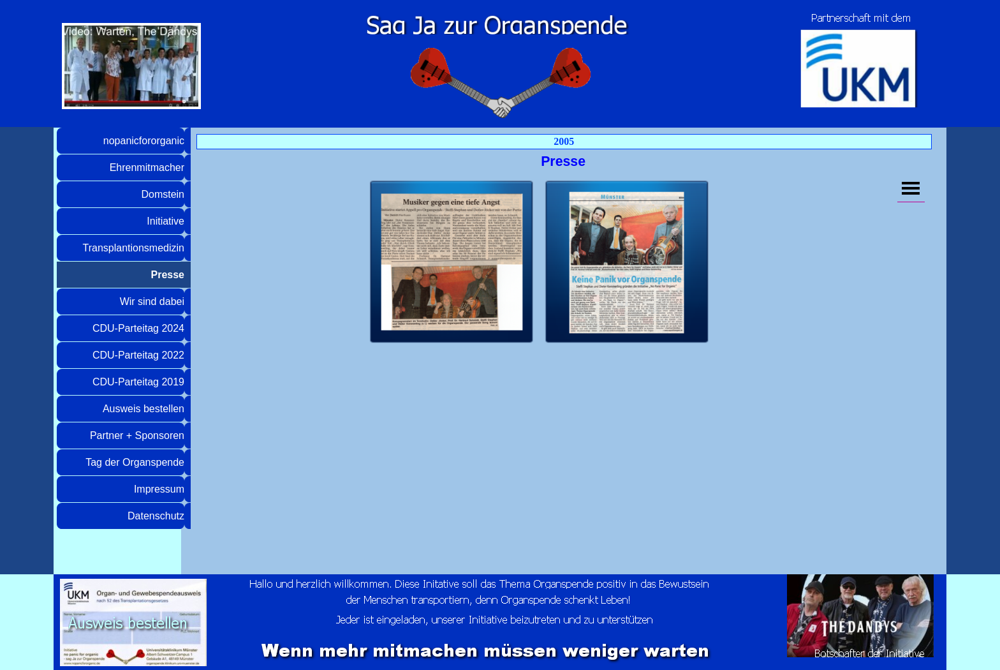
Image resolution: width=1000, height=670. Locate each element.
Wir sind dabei (152, 301)
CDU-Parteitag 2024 (138, 328)
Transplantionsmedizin (133, 247)
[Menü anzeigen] (911, 188)
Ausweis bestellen (143, 408)
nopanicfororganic (143, 140)
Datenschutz (156, 515)
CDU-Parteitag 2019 (138, 381)
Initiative (165, 221)
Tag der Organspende (134, 462)
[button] (452, 262)
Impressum (159, 489)
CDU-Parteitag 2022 (138, 355)
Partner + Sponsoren (137, 435)
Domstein (162, 194)
